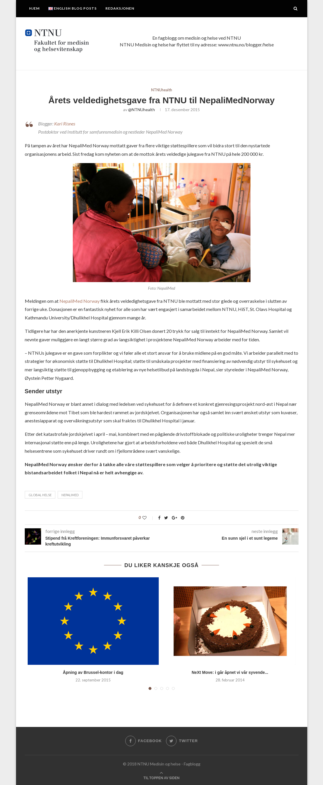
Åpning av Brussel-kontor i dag (93, 672)
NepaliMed (70, 495)
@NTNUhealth (141, 109)
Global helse (40, 495)
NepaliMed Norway (79, 301)
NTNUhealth (161, 90)
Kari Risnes (64, 123)
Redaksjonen (119, 8)
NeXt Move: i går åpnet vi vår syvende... (230, 672)
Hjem (34, 8)
